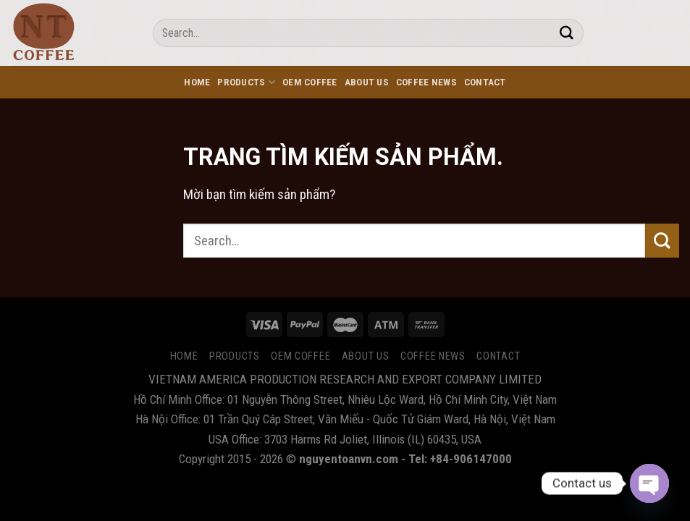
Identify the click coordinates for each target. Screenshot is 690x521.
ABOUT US (367, 82)
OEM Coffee (309, 82)
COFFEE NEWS (426, 82)
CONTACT (485, 82)
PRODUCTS (246, 82)
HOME (197, 82)
